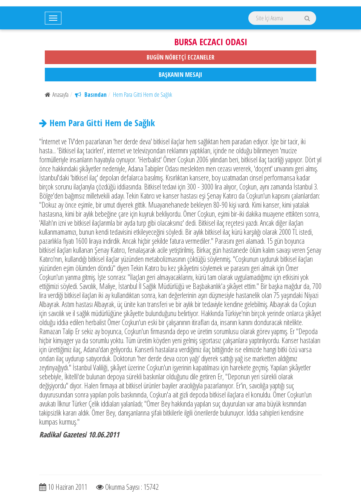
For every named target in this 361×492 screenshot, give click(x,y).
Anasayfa (57, 94)
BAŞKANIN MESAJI (180, 74)
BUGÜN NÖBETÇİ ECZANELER (180, 57)
